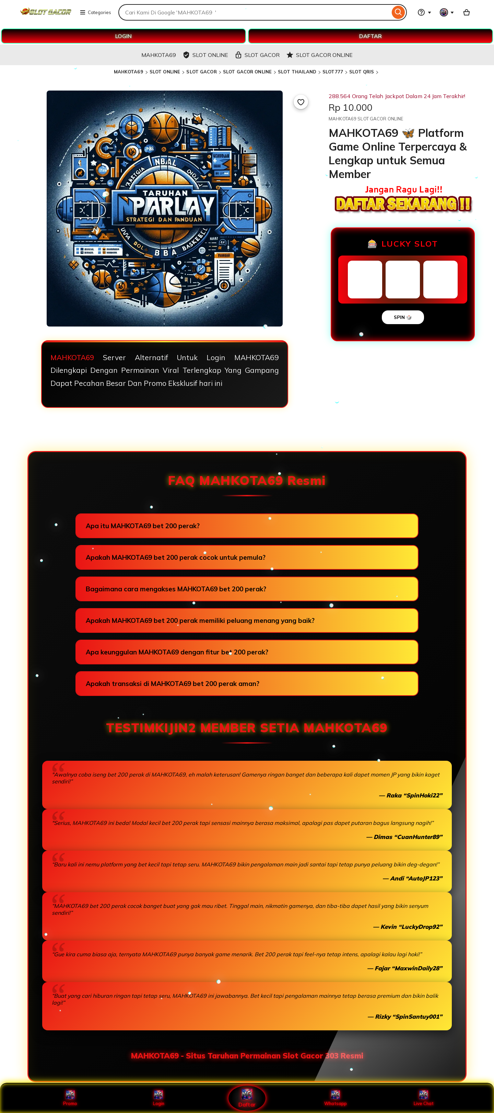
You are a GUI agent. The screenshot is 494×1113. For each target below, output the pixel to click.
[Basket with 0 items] (466, 12)
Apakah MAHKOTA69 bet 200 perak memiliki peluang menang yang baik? (200, 620)
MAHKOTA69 (129, 71)
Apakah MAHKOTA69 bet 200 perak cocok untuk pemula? (176, 557)
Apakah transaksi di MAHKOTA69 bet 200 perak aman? (172, 683)
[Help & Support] (424, 12)
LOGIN (123, 36)
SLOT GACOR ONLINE (247, 71)
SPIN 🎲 (403, 317)
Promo (70, 1098)
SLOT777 (332, 71)
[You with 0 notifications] (447, 12)
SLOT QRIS (361, 71)
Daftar (247, 1098)
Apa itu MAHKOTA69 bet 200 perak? (143, 526)
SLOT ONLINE (165, 71)
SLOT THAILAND (297, 71)
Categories (95, 12)
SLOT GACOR (201, 71)
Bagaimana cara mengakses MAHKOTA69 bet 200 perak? (176, 589)
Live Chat (424, 1098)
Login (158, 1098)
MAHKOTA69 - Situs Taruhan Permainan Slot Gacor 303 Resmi (247, 1056)
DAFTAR (370, 36)
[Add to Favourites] (301, 102)
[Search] (398, 12)
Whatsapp (335, 1098)
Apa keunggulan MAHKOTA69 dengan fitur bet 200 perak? (177, 652)
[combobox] (254, 12)
